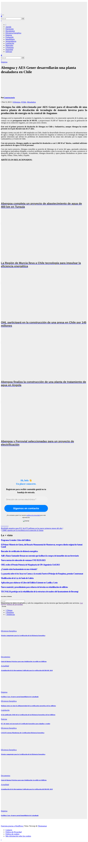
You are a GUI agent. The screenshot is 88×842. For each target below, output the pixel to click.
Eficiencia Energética (13, 33)
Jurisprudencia (11, 41)
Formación (9, 37)
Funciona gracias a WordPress (12, 826)
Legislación (10, 43)
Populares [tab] (10, 612)
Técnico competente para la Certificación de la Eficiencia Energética (23, 635)
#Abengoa (16, 102)
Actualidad (5, 666)
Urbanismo (10, 47)
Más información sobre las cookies (18, 836)
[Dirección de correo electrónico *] (26, 499)
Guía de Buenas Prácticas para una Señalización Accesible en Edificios (24, 661)
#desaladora (31, 102)
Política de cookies (12, 834)
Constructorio (9, 98)
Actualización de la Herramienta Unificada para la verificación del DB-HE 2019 (27, 670)
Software (9, 52)
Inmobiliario (10, 39)
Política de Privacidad (14, 832)
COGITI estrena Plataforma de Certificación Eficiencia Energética (22, 733)
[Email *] (13, 601)
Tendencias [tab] (10, 614)
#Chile (23, 102)
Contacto (9, 830)
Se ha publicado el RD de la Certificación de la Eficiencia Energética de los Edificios (28, 715)
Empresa (9, 35)
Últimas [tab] (9, 610)
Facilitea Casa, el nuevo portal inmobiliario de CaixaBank (19, 697)
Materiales (9, 45)
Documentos (10, 31)
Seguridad (9, 49)
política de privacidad (33, 515)
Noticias (4, 719)
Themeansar (42, 826)
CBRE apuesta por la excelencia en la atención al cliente (22, 530)
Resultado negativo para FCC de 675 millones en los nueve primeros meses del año (32, 528)
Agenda (8, 27)
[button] (1, 16)
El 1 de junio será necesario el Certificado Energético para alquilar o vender (25, 723)
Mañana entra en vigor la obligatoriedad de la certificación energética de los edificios (28, 706)
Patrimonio (10, 29)
